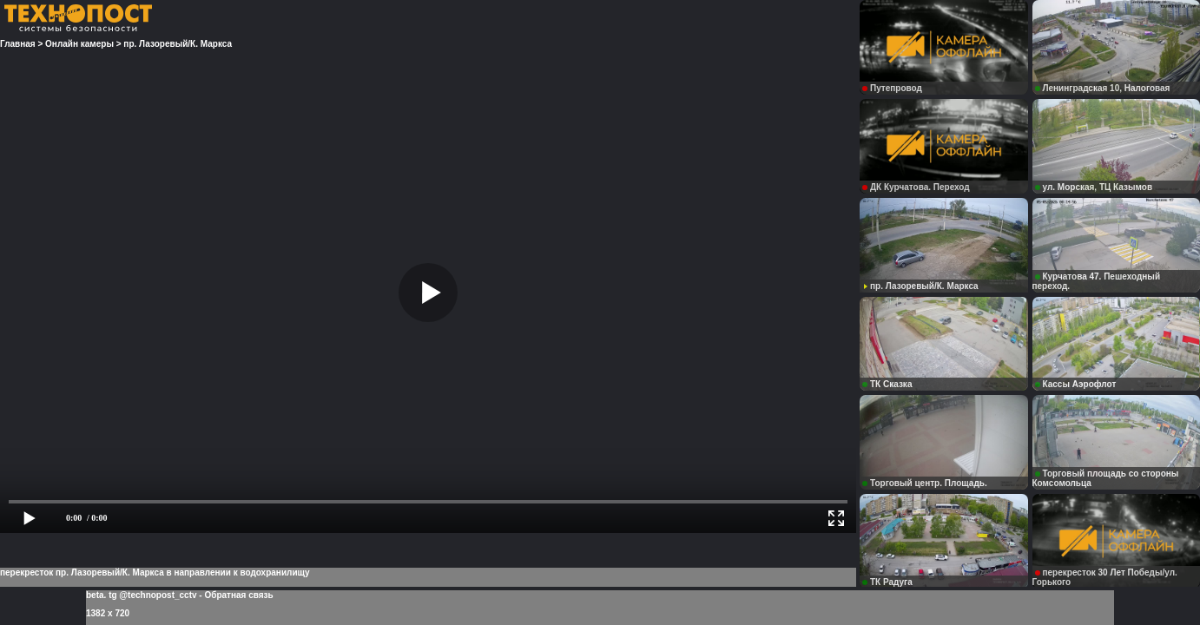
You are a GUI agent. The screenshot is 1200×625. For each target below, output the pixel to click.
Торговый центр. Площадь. (924, 483)
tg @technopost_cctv (152, 595)
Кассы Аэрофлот (1076, 384)
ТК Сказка (887, 384)
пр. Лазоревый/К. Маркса (920, 286)
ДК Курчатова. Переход (916, 187)
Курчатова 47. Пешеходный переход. (1096, 281)
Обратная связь (238, 595)
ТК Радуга (887, 582)
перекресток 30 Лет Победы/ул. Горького (1104, 577)
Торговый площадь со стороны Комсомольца (1105, 478)
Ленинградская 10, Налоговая (1102, 88)
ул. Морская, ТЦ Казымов (1094, 187)
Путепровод (892, 88)
